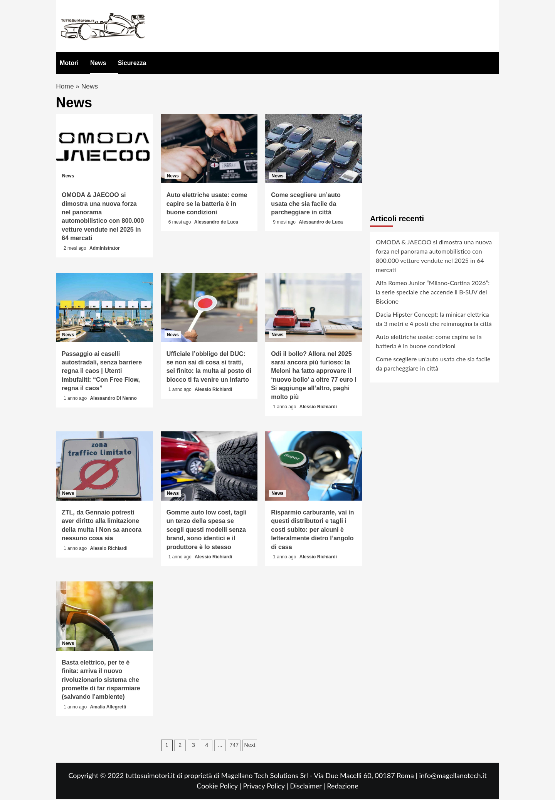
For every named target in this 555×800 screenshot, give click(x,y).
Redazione (342, 787)
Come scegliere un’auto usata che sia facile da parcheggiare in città (306, 205)
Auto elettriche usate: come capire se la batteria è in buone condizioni (206, 205)
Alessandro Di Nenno (113, 399)
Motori (69, 63)
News (98, 63)
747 (234, 746)
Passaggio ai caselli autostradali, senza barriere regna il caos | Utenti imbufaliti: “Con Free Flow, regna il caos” (102, 372)
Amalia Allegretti (108, 708)
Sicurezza (132, 63)
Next (250, 746)
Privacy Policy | (266, 787)
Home (65, 87)
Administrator (104, 249)
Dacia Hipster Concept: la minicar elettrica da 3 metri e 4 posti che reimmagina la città (434, 320)
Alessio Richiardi (213, 391)
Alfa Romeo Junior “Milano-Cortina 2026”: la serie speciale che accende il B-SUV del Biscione (432, 293)
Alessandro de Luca (216, 223)
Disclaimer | (308, 787)
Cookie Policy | (220, 787)
